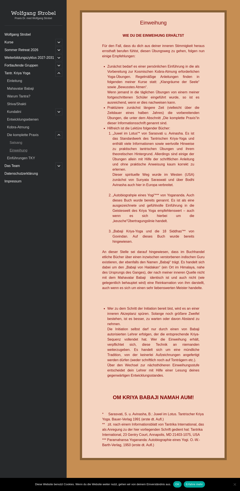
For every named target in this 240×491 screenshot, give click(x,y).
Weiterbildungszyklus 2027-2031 (29, 57)
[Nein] (234, 484)
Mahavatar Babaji (20, 88)
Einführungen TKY (21, 158)
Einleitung (14, 81)
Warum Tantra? (18, 96)
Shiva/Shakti (16, 104)
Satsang (16, 142)
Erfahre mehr (194, 484)
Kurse (9, 42)
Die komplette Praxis (23, 135)
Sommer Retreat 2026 (21, 50)
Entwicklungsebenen (23, 119)
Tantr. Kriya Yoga (17, 73)
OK (177, 484)
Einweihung (19, 150)
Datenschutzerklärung (21, 173)
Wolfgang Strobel (33, 13)
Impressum (13, 181)
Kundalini (14, 112)
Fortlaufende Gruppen (21, 65)
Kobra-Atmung (18, 127)
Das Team (12, 166)
